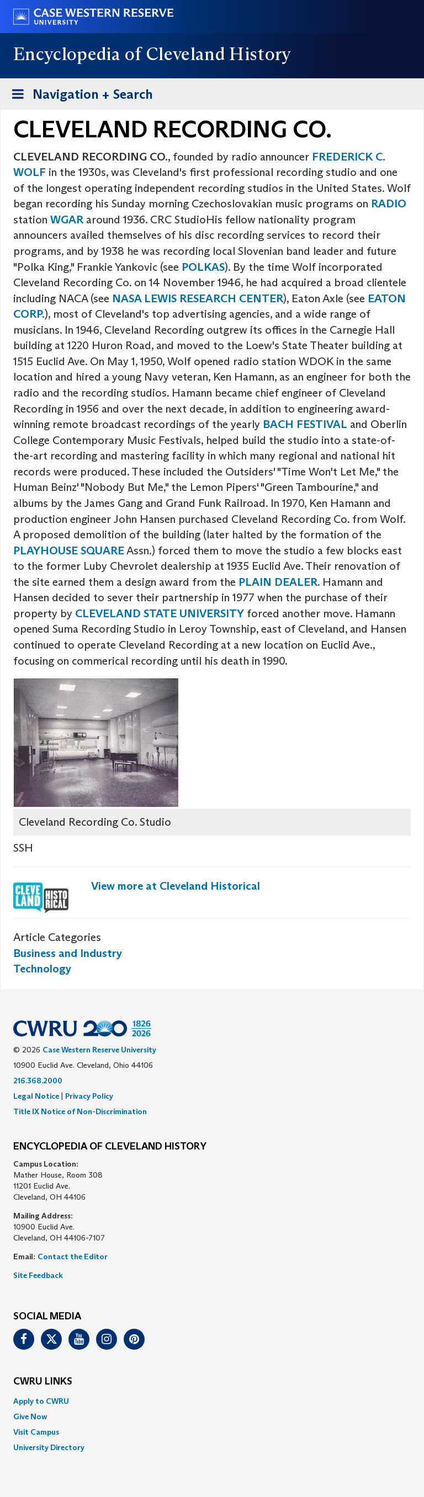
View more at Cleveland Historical (175, 885)
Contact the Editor (73, 1256)
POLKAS (203, 267)
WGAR (68, 219)
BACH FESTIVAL (305, 424)
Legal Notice (36, 1096)
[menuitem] (212, 1401)
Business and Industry (67, 953)
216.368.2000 (37, 1081)
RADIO (388, 203)
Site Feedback (38, 1275)
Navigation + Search (79, 96)
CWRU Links (42, 1381)
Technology (42, 968)
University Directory (48, 1447)
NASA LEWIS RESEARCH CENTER (197, 298)
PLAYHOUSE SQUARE (68, 550)
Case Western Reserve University (99, 1050)
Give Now (30, 1416)
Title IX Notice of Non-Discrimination (80, 1111)
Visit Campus (36, 1432)
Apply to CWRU (41, 1401)
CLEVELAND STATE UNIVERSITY (159, 613)
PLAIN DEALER (278, 582)
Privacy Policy (89, 1096)
